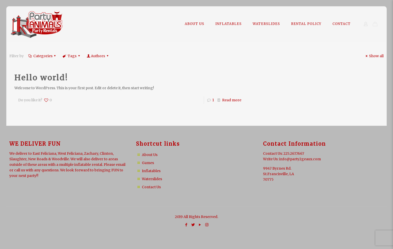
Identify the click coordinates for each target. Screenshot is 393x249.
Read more (231, 100)
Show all (374, 56)
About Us (150, 154)
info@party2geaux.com (300, 159)
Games (148, 163)
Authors (98, 56)
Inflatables (151, 171)
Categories (42, 56)
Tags (71, 56)
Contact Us (151, 187)
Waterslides (152, 179)
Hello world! (41, 77)
